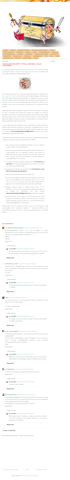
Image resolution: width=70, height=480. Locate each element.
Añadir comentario (9, 430)
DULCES (36, 58)
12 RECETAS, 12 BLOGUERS (23, 50)
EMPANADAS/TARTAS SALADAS (41, 54)
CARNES (34, 52)
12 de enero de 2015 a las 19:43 (25, 381)
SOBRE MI (5, 50)
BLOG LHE (52, 50)
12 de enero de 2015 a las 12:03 (27, 263)
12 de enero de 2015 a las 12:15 (25, 248)
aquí (13, 189)
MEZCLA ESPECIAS (27, 58)
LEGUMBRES (20, 54)
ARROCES (28, 52)
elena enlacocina (11, 394)
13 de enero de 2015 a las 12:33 (25, 413)
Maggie (11, 248)
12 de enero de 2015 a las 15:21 (17, 297)
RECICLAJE (17, 58)
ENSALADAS (55, 52)
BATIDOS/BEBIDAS (37, 56)
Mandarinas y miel (11, 263)
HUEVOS (57, 56)
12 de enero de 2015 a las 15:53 (25, 316)
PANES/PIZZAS (29, 54)
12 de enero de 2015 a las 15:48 (27, 331)
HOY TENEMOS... (19, 52)
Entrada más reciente (10, 469)
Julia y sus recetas (11, 331)
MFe (6, 297)
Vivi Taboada (9, 369)
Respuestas (11, 245)
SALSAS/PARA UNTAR (8, 58)
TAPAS (51, 56)
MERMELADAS (27, 56)
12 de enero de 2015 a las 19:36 (23, 369)
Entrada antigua (41, 469)
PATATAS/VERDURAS (17, 56)
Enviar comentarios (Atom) (30, 475)
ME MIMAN (13, 50)
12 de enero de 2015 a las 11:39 (32, 228)
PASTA (46, 56)
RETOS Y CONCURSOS (8, 52)
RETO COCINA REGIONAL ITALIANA (39, 50)
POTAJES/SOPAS (54, 54)
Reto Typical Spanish (9, 96)
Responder (9, 241)
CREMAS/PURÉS (6, 56)
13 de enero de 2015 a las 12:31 (26, 394)
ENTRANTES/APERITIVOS (9, 54)
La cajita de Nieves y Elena (14, 228)
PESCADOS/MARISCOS (44, 52)
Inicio (27, 469)
